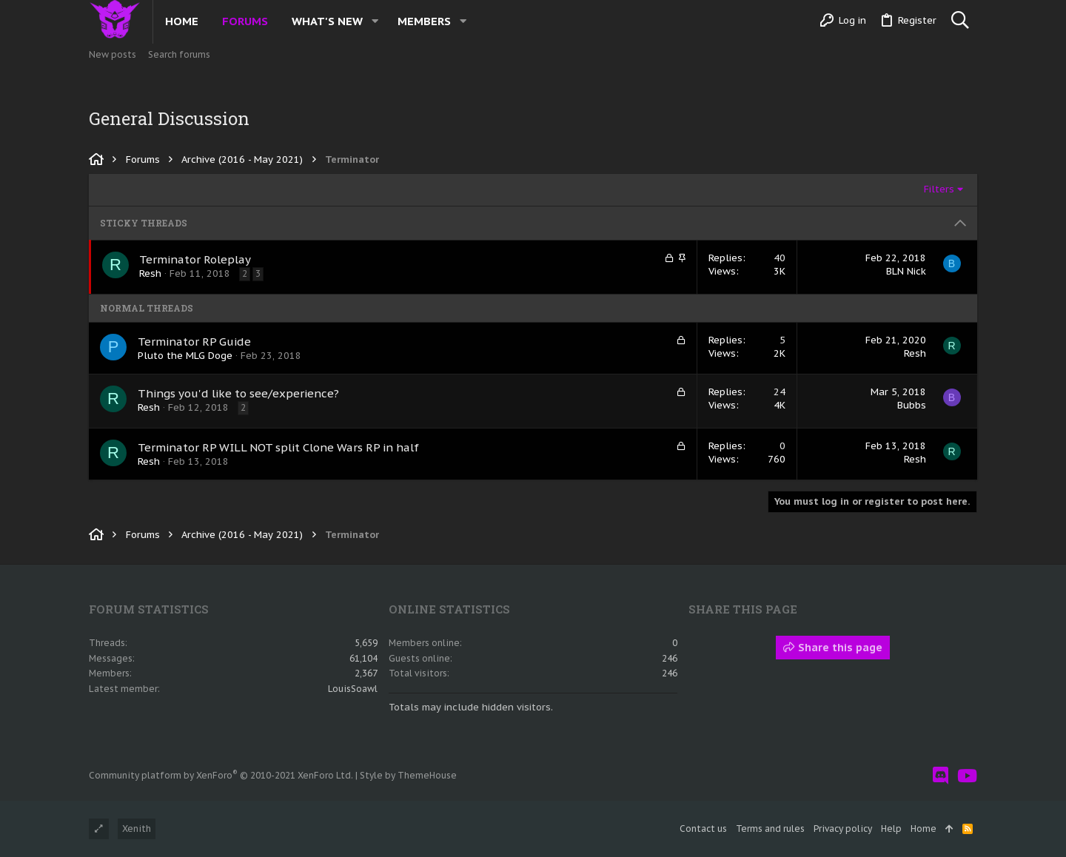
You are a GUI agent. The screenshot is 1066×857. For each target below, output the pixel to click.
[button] (375, 21)
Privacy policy (843, 828)
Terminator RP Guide (194, 342)
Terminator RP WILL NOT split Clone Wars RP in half (278, 447)
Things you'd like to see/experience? (238, 393)
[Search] (959, 20)
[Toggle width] (99, 829)
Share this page (832, 647)
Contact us (703, 828)
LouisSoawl (353, 688)
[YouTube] (967, 776)
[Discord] (940, 776)
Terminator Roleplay (195, 259)
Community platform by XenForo (221, 775)
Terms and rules (770, 828)
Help (891, 828)
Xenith (136, 828)
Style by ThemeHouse (408, 775)
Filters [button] (939, 189)
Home (923, 828)
